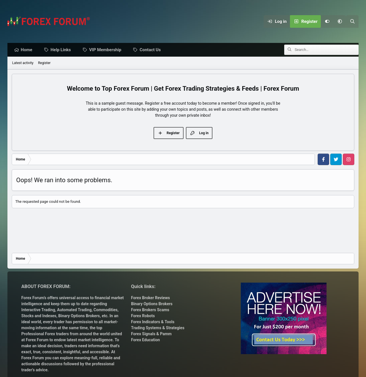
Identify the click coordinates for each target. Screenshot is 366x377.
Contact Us (151, 50)
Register (44, 63)
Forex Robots (143, 315)
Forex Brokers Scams (150, 309)
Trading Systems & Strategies (157, 328)
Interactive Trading (38, 309)
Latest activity (22, 63)
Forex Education (145, 340)
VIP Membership (107, 50)
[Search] (352, 21)
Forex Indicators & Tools (152, 322)
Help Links (62, 50)
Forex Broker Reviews (150, 297)
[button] (339, 21)
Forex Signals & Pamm (151, 334)
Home (28, 50)
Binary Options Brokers (78, 315)
